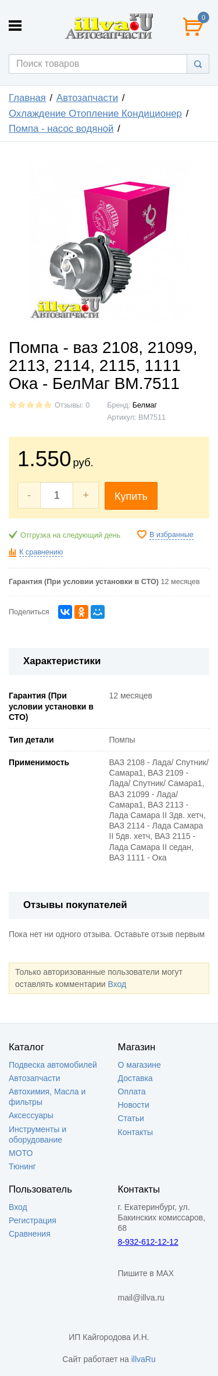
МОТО (21, 1153)
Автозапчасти (87, 97)
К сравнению (41, 552)
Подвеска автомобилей (53, 1064)
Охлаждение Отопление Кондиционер (95, 113)
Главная (27, 97)
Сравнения (30, 1233)
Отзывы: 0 (72, 405)
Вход (117, 984)
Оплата (132, 1091)
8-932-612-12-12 (148, 1242)
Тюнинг (22, 1166)
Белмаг (145, 405)
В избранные (171, 535)
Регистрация (32, 1220)
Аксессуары (31, 1115)
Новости (133, 1105)
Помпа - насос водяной (61, 128)
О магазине (139, 1064)
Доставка (135, 1078)
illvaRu (143, 1359)
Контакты (135, 1132)
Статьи (131, 1118)
